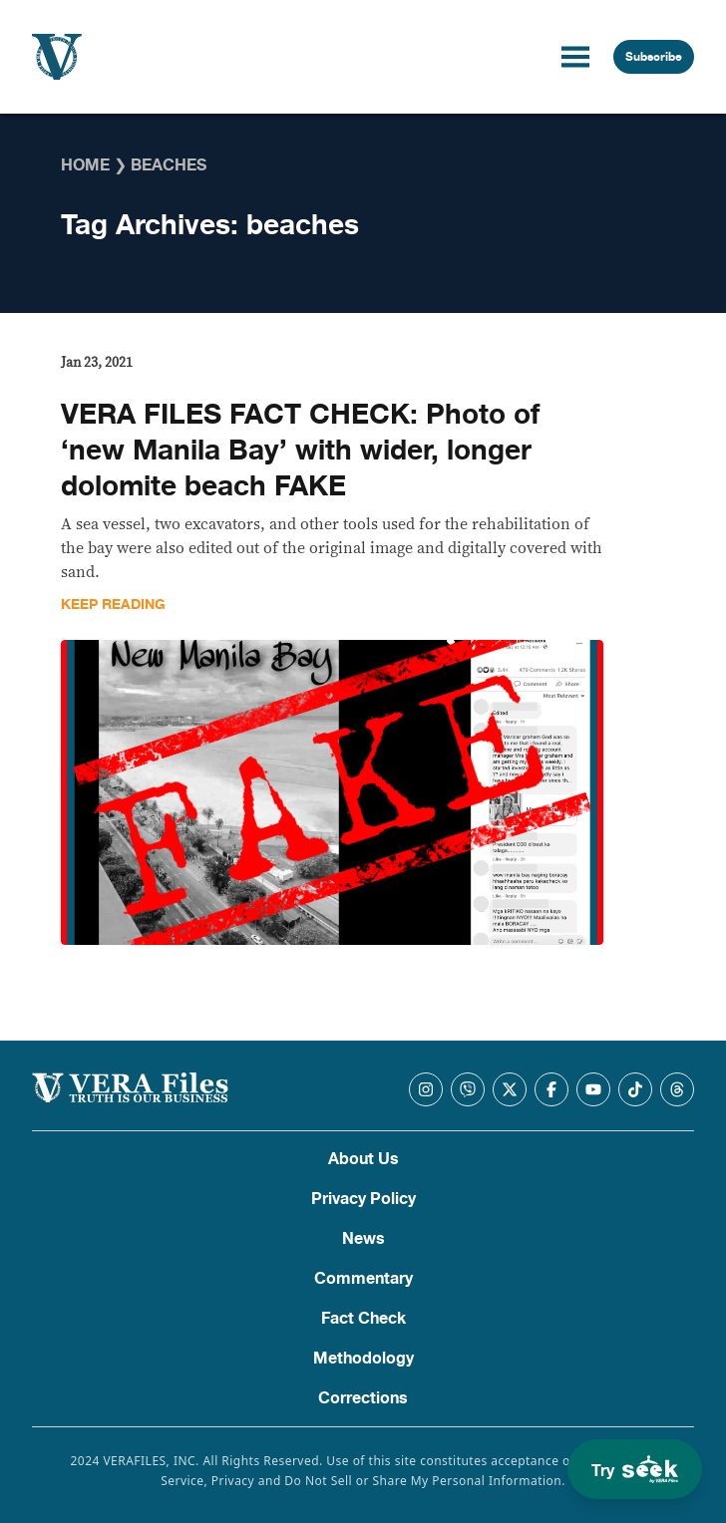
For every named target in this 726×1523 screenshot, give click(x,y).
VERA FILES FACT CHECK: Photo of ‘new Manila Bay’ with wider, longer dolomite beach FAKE (300, 450)
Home (85, 165)
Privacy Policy (363, 1199)
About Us (363, 1159)
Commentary (363, 1279)
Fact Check (363, 1319)
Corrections (363, 1398)
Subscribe (653, 57)
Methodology (363, 1358)
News (363, 1239)
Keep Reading (113, 604)
